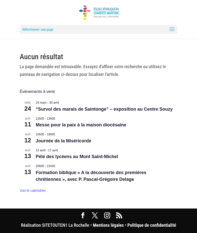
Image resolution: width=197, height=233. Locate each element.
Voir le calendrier (33, 191)
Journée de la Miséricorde (63, 140)
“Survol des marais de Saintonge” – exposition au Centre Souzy (104, 109)
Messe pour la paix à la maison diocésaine (81, 124)
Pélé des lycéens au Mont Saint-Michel (77, 156)
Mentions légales (108, 225)
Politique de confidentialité (151, 225)
